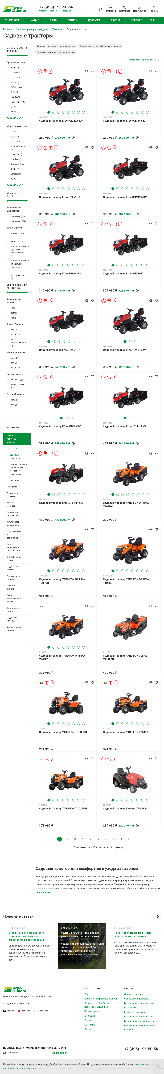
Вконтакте (41, 1011)
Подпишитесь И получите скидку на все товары (35, 1048)
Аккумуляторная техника (15, 629)
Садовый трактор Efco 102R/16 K (59, 350)
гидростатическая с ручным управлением (17, 251)
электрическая (16, 277)
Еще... (153, 20)
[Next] (158, 916)
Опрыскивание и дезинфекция (14, 534)
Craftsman (15, 72)
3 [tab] (58, 112)
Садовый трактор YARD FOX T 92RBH (126, 732)
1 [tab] (48, 112)
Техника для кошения (12, 495)
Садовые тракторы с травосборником (56, 46)
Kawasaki (15, 164)
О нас (53, 20)
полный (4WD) (16, 386)
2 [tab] (53, 112)
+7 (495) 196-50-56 (56, 7)
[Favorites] (125, 8)
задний (15, 379)
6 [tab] (73, 112)
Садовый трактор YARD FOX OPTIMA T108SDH (126, 581)
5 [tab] (68, 112)
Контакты (89, 1024)
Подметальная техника (14, 568)
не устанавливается (17, 342)
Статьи (115, 20)
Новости (136, 20)
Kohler (13, 169)
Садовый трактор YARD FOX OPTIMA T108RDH (62, 657)
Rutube (8, 1011)
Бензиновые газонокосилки (139, 1003)
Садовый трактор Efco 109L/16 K (59, 197)
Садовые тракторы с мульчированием (56, 52)
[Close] (158, 1066)
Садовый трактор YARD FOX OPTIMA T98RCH (62, 581)
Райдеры (12, 487)
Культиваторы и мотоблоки (14, 523)
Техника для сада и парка (13, 514)
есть (13, 329)
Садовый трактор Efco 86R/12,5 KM (125, 197)
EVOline (14, 87)
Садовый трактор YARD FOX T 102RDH (63, 808)
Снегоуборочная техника (15, 558)
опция (13, 334)
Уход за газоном (11, 504)
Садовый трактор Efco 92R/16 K (123, 273)
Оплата (72, 20)
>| (137, 839)
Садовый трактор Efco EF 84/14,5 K (61, 502)
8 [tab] (83, 112)
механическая (15, 235)
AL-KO (13, 178)
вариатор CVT (17, 241)
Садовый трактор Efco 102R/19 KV (124, 426)
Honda (13, 96)
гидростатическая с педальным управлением (17, 265)
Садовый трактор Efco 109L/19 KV (124, 350)
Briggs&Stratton (16, 148)
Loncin (14, 173)
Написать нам (65, 11)
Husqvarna (16, 101)
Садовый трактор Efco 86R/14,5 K (60, 273)
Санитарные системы (13, 609)
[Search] (100, 10)
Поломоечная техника (13, 577)
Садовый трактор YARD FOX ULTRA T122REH (125, 657)
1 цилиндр (16, 216)
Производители (92, 1011)
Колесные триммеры (135, 1012)
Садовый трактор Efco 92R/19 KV (60, 426)
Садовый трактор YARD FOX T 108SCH (63, 732)
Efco (13, 82)
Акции (35, 20)
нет (12, 362)
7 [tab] (78, 112)
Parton (13, 111)
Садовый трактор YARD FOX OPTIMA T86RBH (126, 504)
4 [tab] (63, 112)
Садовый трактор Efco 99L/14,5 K (124, 120)
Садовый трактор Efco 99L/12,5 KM (61, 120)
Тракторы (13, 448)
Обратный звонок (48, 11)
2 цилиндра (16, 221)
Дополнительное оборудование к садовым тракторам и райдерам (18, 472)
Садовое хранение (11, 587)
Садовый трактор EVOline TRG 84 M (125, 808)
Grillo (12, 92)
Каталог (12, 20)
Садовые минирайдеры (136, 998)
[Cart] (154, 8)
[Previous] (152, 916)
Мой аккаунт (139, 9)
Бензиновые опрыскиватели (139, 1016)
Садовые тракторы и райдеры (12, 438)
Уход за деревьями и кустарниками (13, 547)
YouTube (24, 1011)
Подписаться (59, 1053)
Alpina (13, 67)
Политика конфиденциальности (101, 998)
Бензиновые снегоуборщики (139, 1021)
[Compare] (111, 8)
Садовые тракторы (15, 456)
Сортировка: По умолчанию (142, 60)
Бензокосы (130, 1007)
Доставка (94, 20)
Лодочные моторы (12, 619)
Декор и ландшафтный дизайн (14, 598)
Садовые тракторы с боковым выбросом (100, 46)
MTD (13, 106)
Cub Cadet (15, 77)
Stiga (13, 136)
